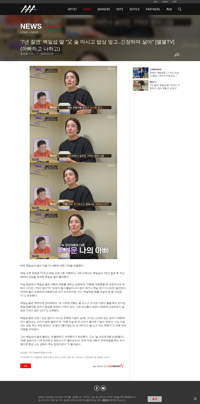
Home (24, 32)
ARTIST (72, 9)
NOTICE (135, 9)
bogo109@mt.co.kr (43, 352)
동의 (154, 399)
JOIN (155, 2)
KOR (174, 1)
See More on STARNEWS (109, 365)
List (25, 365)
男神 (169, 9)
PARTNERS (153, 9)
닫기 (195, 398)
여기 (104, 400)
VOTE (119, 9)
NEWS (87, 9)
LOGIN (165, 2)
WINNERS (104, 9)
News (34, 32)
